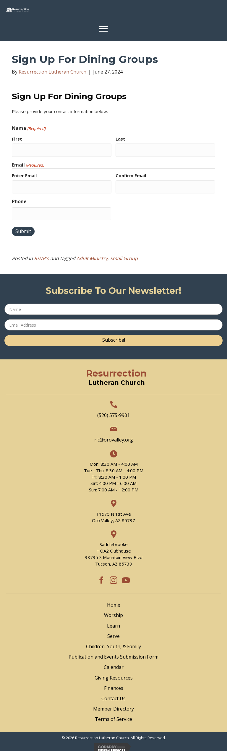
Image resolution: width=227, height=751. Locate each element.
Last (120, 139)
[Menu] (103, 29)
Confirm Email (131, 174)
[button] (113, 336)
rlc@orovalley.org (113, 435)
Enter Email (24, 174)
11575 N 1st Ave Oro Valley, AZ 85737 (113, 513)
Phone (19, 198)
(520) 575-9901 (113, 411)
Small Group (124, 254)
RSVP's (41, 254)
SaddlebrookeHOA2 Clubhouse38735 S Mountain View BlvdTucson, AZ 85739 (113, 549)
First (17, 139)
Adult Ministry (92, 254)
